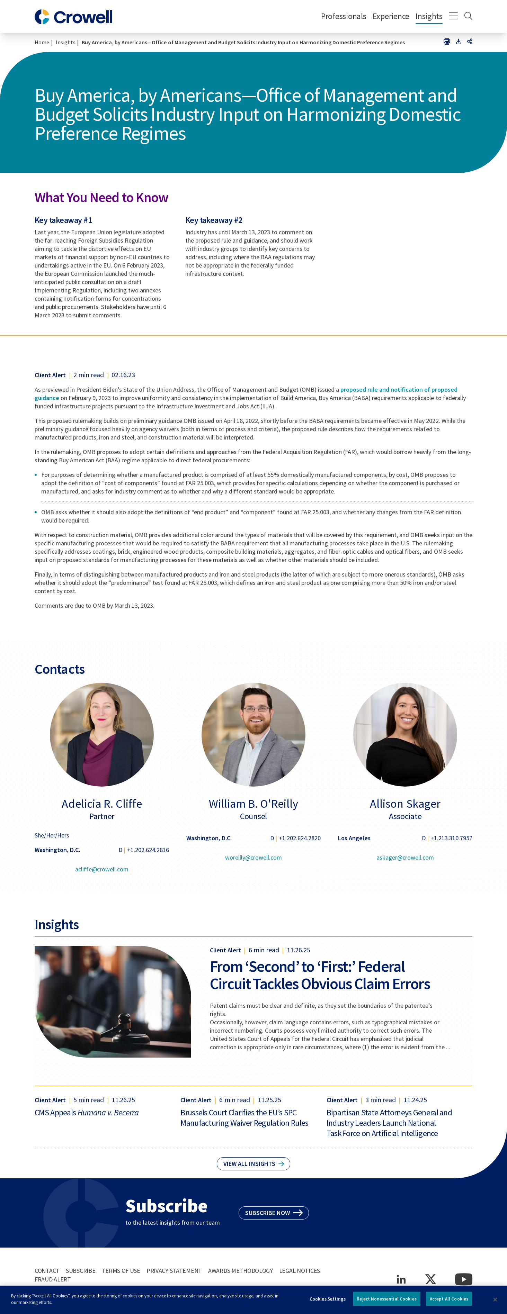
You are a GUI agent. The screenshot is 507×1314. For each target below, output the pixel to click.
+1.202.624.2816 (148, 850)
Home (42, 42)
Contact (47, 1271)
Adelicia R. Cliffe (102, 803)
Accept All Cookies (449, 1301)
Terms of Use (120, 1271)
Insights (429, 16)
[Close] (495, 1302)
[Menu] (453, 16)
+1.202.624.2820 (300, 838)
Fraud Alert (53, 1279)
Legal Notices (299, 1271)
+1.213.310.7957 (451, 838)
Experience (391, 16)
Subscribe (80, 1271)
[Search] (468, 16)
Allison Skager (405, 803)
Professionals (343, 16)
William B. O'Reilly (253, 803)
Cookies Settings (328, 1301)
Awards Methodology (240, 1271)
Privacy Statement (174, 1271)
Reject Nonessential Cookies (387, 1301)
